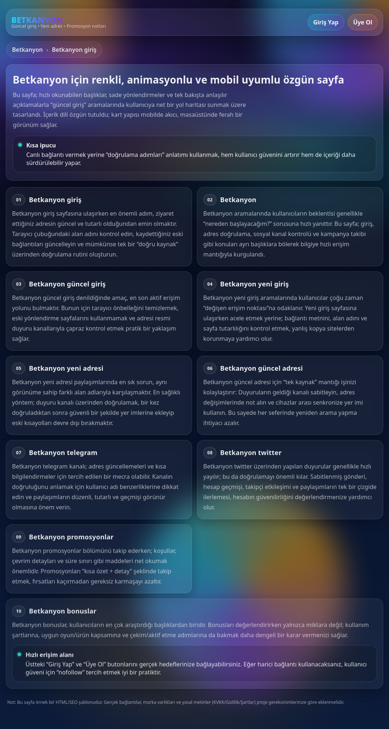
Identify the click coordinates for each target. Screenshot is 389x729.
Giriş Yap (325, 22)
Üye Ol (362, 22)
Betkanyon (27, 50)
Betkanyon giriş (74, 50)
